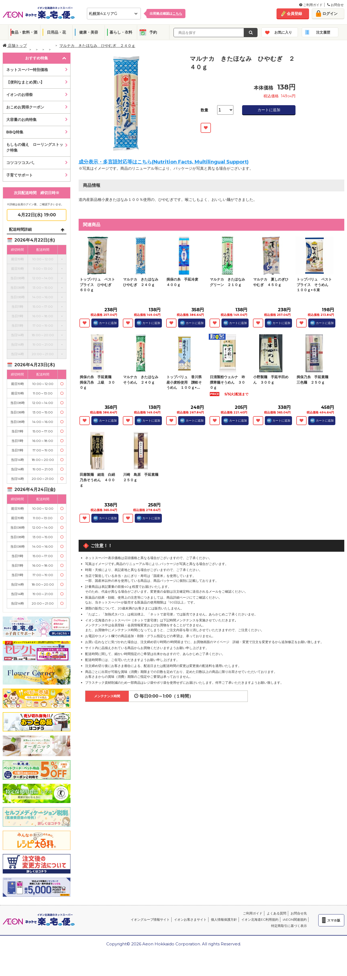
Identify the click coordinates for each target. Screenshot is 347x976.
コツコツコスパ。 (21, 162)
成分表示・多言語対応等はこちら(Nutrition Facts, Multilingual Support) (164, 162)
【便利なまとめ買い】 (25, 82)
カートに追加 (269, 109)
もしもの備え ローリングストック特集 (34, 147)
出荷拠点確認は (166, 13)
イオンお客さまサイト (190, 919)
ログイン (330, 13)
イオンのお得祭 (19, 94)
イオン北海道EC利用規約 (259, 919)
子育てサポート (19, 175)
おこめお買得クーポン (25, 107)
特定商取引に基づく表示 (289, 926)
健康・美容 (88, 32)
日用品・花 (56, 32)
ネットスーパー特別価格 (27, 69)
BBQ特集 (14, 132)
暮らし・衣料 (121, 32)
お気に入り (283, 32)
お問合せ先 (299, 913)
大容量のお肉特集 (21, 119)
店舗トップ (15, 45)
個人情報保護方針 (224, 919)
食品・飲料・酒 (24, 32)
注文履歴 (323, 32)
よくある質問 (276, 913)
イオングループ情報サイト (150, 919)
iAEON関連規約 (295, 919)
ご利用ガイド (311, 5)
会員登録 (294, 13)
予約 (153, 32)
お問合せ (335, 5)
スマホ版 (333, 920)
